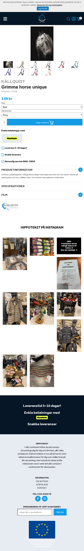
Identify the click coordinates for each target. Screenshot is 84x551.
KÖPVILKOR (42, 484)
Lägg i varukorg (45, 123)
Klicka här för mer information (49, 5)
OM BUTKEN (42, 481)
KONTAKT (42, 487)
